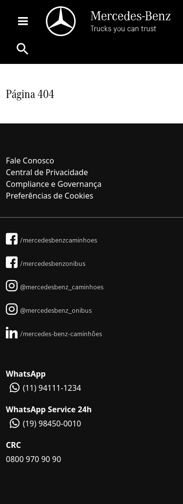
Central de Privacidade (47, 172)
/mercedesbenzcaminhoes (51, 240)
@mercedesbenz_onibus (49, 310)
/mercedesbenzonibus (45, 263)
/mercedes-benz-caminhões (54, 333)
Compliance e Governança (54, 184)
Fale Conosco (30, 160)
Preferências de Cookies (49, 195)
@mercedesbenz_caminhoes (54, 286)
